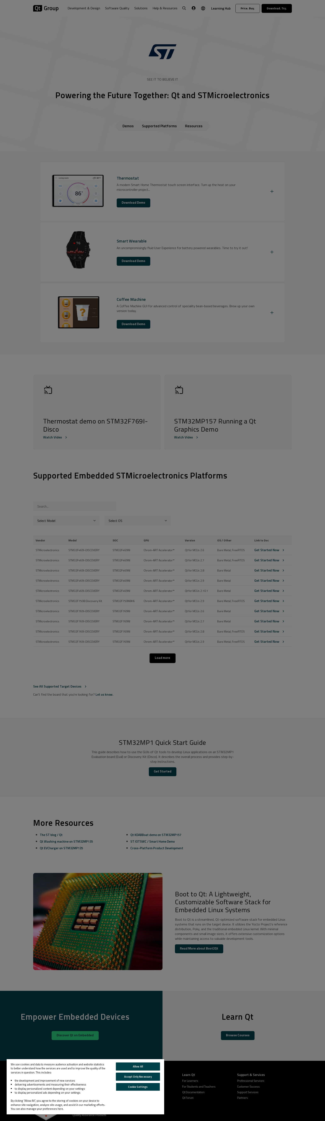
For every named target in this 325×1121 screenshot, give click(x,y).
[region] (85, 1086)
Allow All (138, 1066)
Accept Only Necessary (138, 1076)
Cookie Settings (138, 1087)
